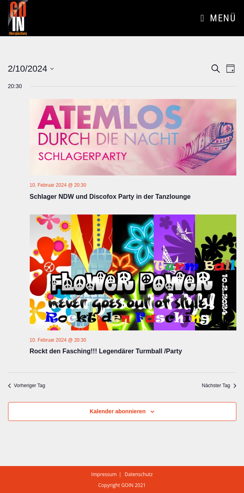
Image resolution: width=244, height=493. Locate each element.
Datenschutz (139, 474)
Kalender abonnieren (118, 411)
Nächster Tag (219, 385)
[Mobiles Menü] (218, 18)
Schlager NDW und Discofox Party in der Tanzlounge (110, 196)
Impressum (104, 474)
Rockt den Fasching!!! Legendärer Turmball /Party (106, 351)
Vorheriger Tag (26, 385)
